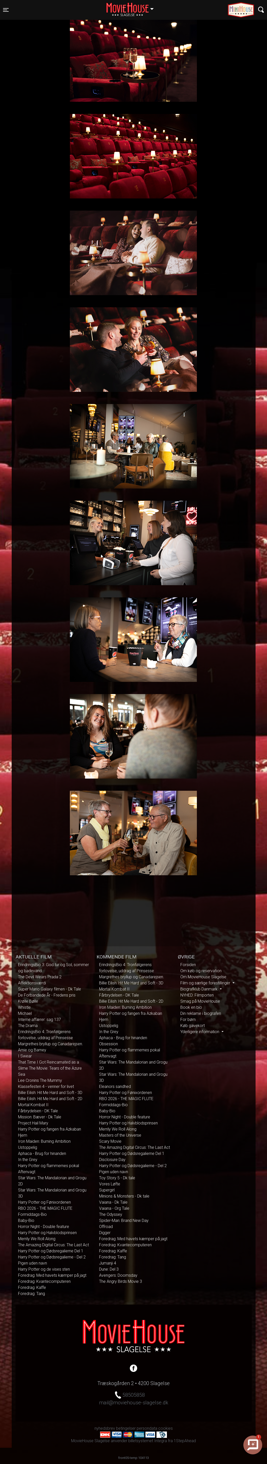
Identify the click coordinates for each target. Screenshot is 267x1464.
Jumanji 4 (107, 1263)
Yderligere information (200, 1031)
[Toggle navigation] (6, 10)
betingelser (126, 1428)
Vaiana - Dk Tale (113, 1202)
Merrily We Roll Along (36, 1238)
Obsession (108, 1043)
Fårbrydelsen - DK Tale (38, 1110)
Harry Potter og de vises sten (44, 1269)
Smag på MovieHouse (200, 1001)
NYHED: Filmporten (197, 995)
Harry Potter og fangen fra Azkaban (49, 1129)
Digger (105, 1232)
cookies (165, 1428)
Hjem (22, 1135)
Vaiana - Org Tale (114, 1208)
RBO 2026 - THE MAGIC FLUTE (45, 1208)
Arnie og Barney (32, 1050)
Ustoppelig (27, 1147)
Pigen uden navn (32, 1263)
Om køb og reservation (201, 970)
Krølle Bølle (28, 1001)
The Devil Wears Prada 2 (39, 976)
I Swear (25, 1056)
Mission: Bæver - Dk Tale (39, 1117)
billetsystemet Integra (147, 1440)
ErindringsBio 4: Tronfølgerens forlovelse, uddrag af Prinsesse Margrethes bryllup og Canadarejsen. (50, 1037)
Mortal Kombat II (33, 1104)
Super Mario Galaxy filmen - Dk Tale (49, 989)
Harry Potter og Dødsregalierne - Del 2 (52, 1257)
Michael (25, 1013)
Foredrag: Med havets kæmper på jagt (52, 1275)
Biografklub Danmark (199, 989)
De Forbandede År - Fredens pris (46, 995)
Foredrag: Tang (31, 1293)
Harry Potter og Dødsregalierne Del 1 (50, 1251)
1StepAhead (185, 1440)
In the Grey (27, 1159)
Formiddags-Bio (32, 1214)
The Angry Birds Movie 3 (120, 1281)
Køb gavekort (192, 1025)
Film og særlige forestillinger (205, 983)
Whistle (24, 1007)
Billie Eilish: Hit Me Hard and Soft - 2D (50, 1098)
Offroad (106, 1226)
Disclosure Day (112, 1159)
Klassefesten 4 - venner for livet (46, 1086)
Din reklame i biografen (200, 1013)
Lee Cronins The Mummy (40, 1080)
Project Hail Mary (33, 1123)
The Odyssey (110, 1214)
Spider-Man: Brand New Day (124, 1220)
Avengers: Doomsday (118, 1275)
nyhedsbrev (105, 1428)
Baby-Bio (26, 1220)
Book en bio (191, 1007)
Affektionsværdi (32, 983)
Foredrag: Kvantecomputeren (44, 1281)
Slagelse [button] (132, 7)
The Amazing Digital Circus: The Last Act (53, 1244)
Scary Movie (110, 1141)
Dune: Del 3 (109, 1269)
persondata (147, 1428)
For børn (188, 1019)
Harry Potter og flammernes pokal (48, 1165)
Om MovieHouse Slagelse (203, 976)
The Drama (28, 1025)
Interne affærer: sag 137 (39, 1019)
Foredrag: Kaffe (32, 1287)
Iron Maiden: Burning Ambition (44, 1141)
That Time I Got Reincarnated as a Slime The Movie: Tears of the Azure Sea (50, 1068)
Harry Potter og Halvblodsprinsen (47, 1232)
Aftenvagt (26, 1171)
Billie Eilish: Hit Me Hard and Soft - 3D (50, 1092)
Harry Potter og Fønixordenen (44, 1202)
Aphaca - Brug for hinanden (42, 1153)
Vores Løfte (109, 1184)
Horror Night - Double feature (43, 1226)
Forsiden (188, 964)
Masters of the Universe (120, 1135)
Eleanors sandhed (115, 1086)
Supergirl (107, 1190)
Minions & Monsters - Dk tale (124, 1196)
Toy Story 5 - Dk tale (117, 1177)
